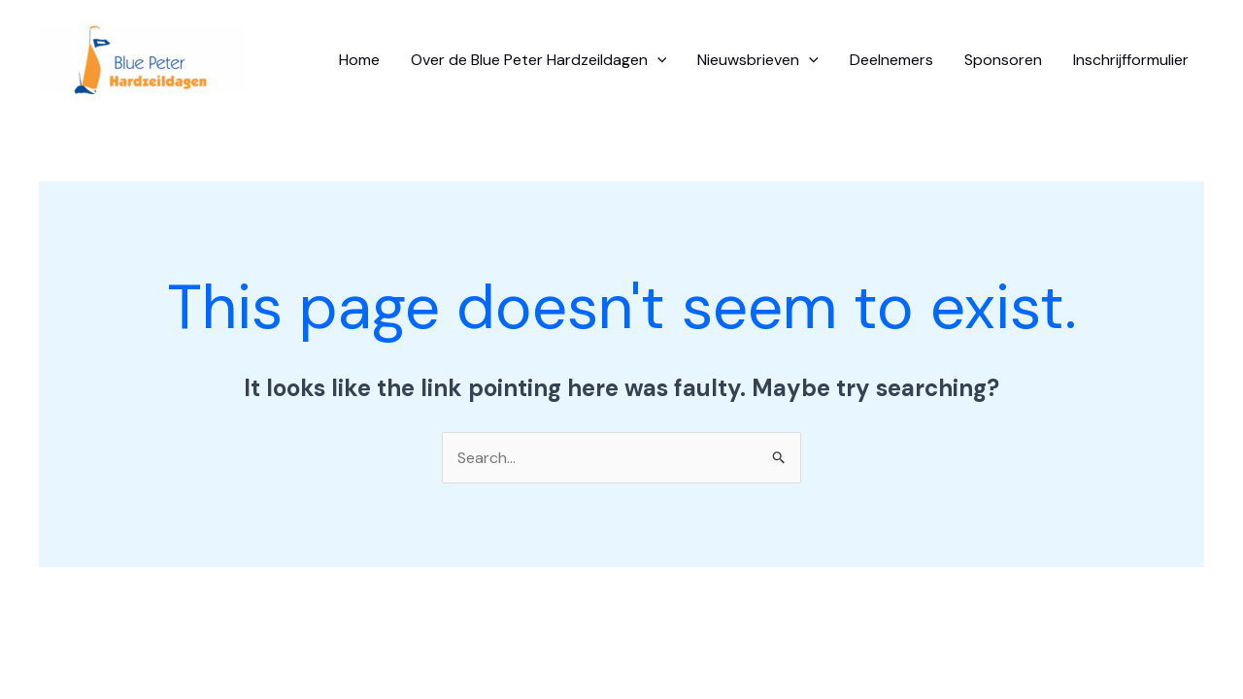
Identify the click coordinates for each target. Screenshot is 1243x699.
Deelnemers (891, 60)
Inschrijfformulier (1131, 60)
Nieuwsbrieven (758, 60)
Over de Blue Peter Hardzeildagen (539, 60)
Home (359, 60)
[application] (657, 60)
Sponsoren (1003, 60)
